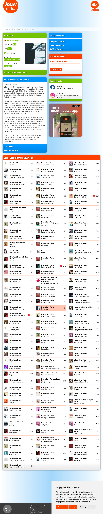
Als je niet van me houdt (16, 177)
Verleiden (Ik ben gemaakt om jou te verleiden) (50, 439)
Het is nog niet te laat (15, 272)
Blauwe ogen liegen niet (16, 183)
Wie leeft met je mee (80, 453)
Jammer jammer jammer (82, 322)
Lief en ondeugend (15, 354)
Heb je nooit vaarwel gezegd (17, 266)
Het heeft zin (80, 266)
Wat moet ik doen (80, 446)
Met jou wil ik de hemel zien (82, 361)
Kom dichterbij (15, 348)
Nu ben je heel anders (81, 381)
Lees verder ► (9, 147)
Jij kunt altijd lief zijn (80, 335)
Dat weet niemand (47, 202)
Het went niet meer (47, 272)
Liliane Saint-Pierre (20, 29)
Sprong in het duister (48, 417)
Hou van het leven (15, 280)
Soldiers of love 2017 (48, 409)
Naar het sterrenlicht (50, 374)
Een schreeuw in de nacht (49, 231)
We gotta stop (15, 453)
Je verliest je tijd (15, 329)
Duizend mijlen (80, 217)
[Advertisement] (92, 63)
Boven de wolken (47, 183)
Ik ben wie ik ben (15, 289)
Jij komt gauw (47, 335)
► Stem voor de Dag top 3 (36, 512)
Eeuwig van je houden (15, 237)
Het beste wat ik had (47, 266)
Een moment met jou (80, 224)
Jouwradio (7, 29)
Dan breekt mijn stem (48, 196)
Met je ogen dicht (47, 361)
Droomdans (47, 217)
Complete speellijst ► (58, 41)
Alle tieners (15, 170)
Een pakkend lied (15, 231)
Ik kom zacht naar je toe (81, 295)
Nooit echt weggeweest (16, 381)
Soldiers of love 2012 (15, 409)
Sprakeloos (15, 417)
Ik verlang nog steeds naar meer (17, 315)
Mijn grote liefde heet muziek (50, 367)
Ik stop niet (47, 308)
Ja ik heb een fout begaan (49, 322)
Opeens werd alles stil (15, 394)
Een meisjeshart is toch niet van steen (50, 224)
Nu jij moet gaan (15, 388)
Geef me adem (80, 237)
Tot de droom (15, 431)
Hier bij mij (80, 272)
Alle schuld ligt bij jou (80, 164)
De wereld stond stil (15, 217)
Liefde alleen (47, 354)
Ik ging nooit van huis (48, 289)
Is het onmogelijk (15, 322)
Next (100, 12)
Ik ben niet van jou (80, 280)
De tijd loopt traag (47, 209)
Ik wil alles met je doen (48, 315)
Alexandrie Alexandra (47, 164)
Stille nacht (80, 417)
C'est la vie (15, 189)
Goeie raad (47, 259)
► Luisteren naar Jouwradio (37, 506)
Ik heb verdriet (80, 289)
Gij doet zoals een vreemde (82, 252)
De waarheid (80, 209)
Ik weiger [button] (73, 507)
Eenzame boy (80, 231)
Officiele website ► (11, 150)
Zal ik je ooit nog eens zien (17, 459)
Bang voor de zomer (80, 177)
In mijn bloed (80, 315)
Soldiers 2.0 (15, 402)
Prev (2, 12)
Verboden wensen (15, 439)
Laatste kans (47, 348)
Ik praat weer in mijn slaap (82, 301)
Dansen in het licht (80, 196)
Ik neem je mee (47, 301)
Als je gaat (80, 170)
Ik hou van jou (15, 295)
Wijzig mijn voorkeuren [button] (86, 507)
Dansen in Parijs (15, 202)
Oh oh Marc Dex (47, 388)
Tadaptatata (47, 424)
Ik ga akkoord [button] (62, 507)
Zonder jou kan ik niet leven (17, 466)
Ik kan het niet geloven (48, 295)
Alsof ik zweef (47, 177)
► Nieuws (31, 508)
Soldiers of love (47, 402)
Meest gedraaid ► (57, 45)
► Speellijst (32, 510)
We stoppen (47, 453)
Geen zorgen (47, 244)
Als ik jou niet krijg (47, 170)
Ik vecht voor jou (83, 308)
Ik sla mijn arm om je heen (17, 308)
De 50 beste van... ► (58, 49)
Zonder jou (80, 459)
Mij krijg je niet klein (15, 367)
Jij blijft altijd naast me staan (83, 329)
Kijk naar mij (80, 341)
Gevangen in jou (15, 252)
